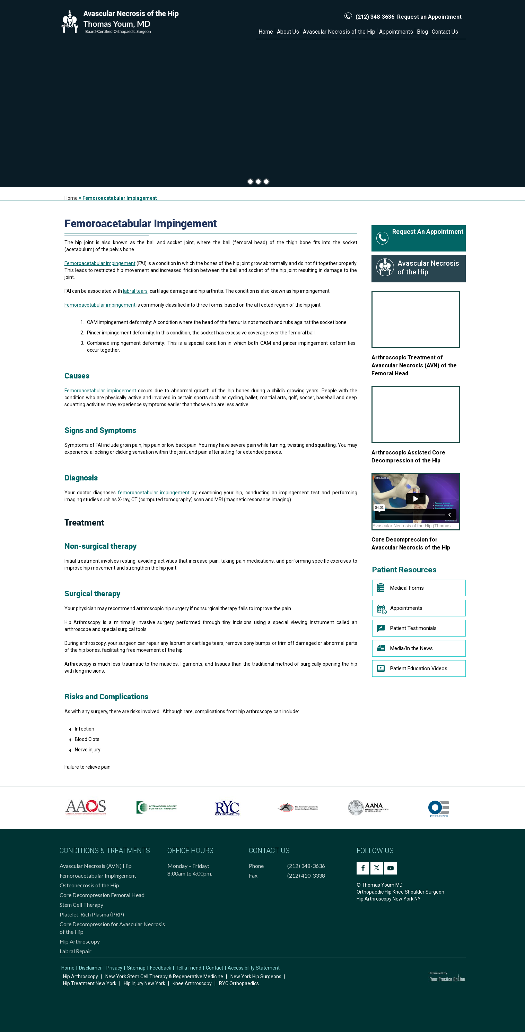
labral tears (135, 291)
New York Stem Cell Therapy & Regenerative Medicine (164, 976)
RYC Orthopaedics (239, 983)
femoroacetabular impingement (154, 492)
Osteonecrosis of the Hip (89, 885)
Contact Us (445, 31)
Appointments (396, 31)
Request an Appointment (429, 17)
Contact (214, 968)
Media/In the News (405, 650)
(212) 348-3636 (375, 17)
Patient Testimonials (407, 630)
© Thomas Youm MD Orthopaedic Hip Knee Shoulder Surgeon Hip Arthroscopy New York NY (400, 892)
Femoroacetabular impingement (99, 263)
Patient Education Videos (412, 670)
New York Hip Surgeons (255, 976)
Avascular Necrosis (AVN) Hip (96, 865)
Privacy (114, 968)
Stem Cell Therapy (81, 904)
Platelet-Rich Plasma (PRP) (92, 914)
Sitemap (136, 968)
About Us (288, 31)
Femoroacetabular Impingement (98, 875)
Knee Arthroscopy (192, 983)
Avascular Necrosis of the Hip (339, 31)
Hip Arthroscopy (80, 941)
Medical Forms (400, 588)
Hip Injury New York (144, 983)
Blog (422, 31)
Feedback (160, 968)
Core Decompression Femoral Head (102, 895)
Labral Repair (75, 951)
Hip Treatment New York (89, 983)
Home (266, 31)
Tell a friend (188, 968)
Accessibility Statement (254, 968)
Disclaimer (90, 968)
